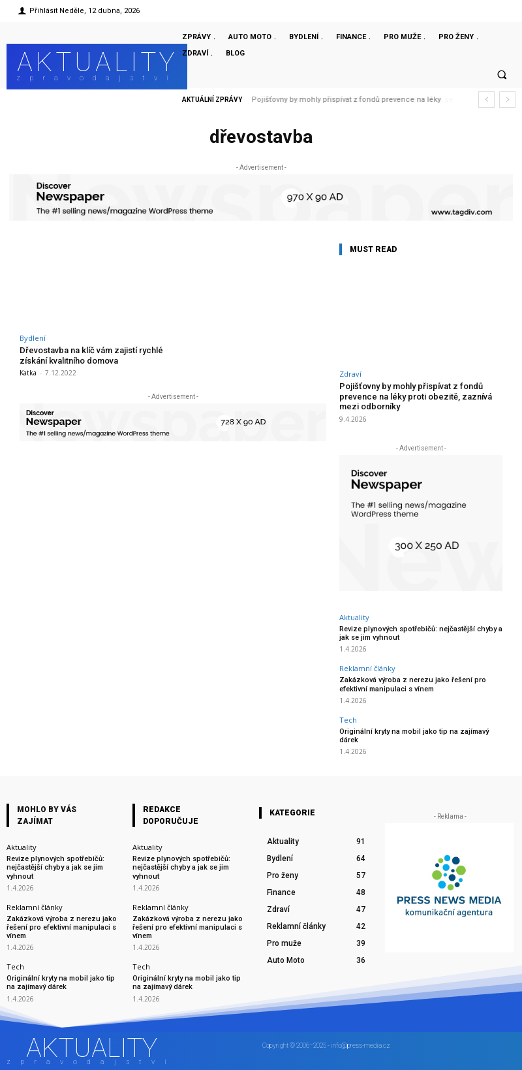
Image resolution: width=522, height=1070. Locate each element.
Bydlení (33, 337)
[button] (501, 75)
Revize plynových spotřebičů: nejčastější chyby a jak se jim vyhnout (55, 867)
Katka (28, 372)
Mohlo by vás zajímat (46, 815)
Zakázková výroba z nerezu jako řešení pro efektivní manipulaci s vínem (412, 684)
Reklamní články (367, 668)
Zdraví (350, 373)
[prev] (486, 99)
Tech (348, 719)
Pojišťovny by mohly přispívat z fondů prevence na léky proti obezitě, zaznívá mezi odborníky (415, 396)
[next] (507, 99)
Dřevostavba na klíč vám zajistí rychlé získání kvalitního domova (91, 355)
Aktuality (354, 617)
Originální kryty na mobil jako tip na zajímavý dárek (414, 735)
